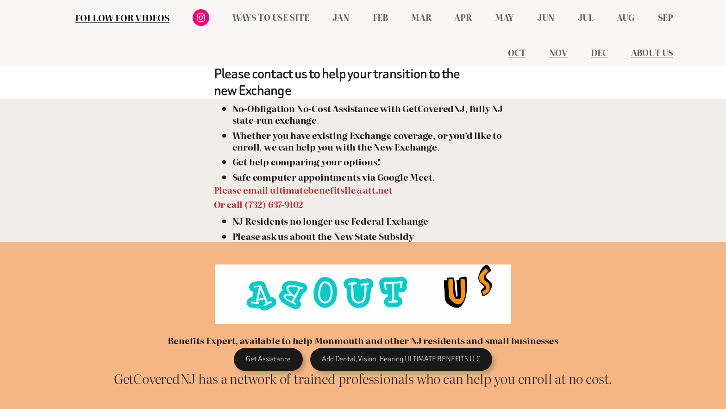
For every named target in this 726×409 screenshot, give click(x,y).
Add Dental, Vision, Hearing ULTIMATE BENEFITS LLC (401, 358)
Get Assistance (268, 358)
